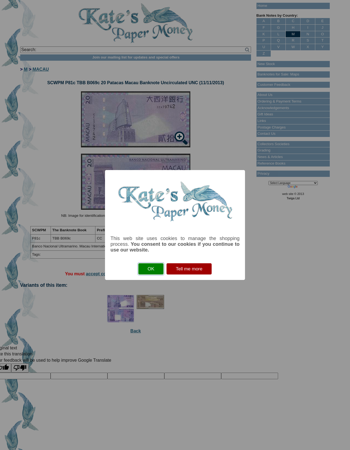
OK (151, 268)
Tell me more (189, 268)
